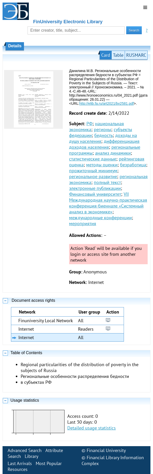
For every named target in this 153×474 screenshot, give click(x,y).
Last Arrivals (20, 463)
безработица (133, 165)
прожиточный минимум (93, 171)
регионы (102, 129)
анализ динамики (113, 153)
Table (118, 55)
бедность (103, 135)
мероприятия (82, 223)
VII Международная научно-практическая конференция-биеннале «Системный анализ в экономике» (108, 203)
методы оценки (102, 165)
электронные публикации (95, 188)
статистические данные (92, 159)
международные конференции (100, 218)
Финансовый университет (95, 194)
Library (31, 456)
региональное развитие (93, 176)
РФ (89, 123)
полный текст (107, 182)
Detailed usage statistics (91, 428)
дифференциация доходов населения (104, 144)
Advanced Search (25, 450)
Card (105, 55)
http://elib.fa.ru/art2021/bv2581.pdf (106, 103)
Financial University (106, 450)
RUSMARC (136, 55)
